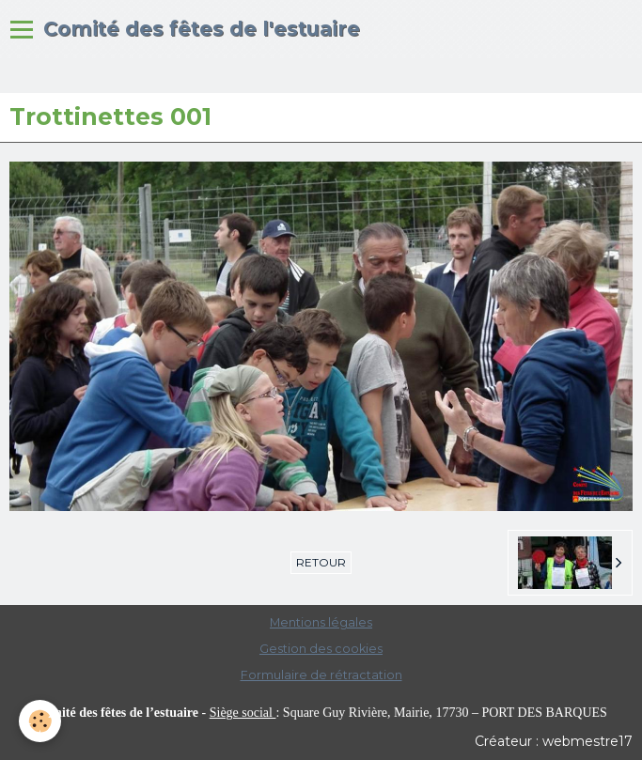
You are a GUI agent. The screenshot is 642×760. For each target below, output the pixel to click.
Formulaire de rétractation (321, 675)
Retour (321, 562)
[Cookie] (40, 721)
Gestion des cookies (321, 649)
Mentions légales (321, 622)
